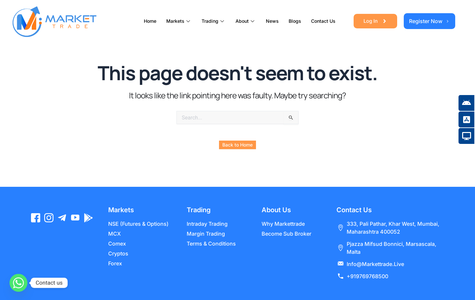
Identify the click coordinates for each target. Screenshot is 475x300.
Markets (179, 21)
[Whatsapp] (18, 283)
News (272, 21)
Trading (214, 21)
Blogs (295, 21)
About (246, 21)
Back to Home (237, 145)
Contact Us (323, 21)
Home (150, 21)
